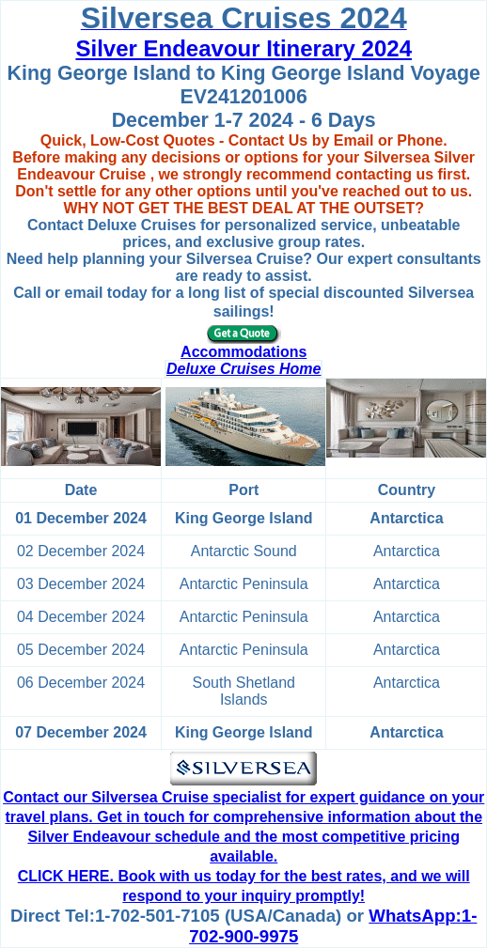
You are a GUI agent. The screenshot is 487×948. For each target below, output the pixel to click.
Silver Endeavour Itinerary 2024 (243, 48)
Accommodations (243, 352)
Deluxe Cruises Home (244, 369)
